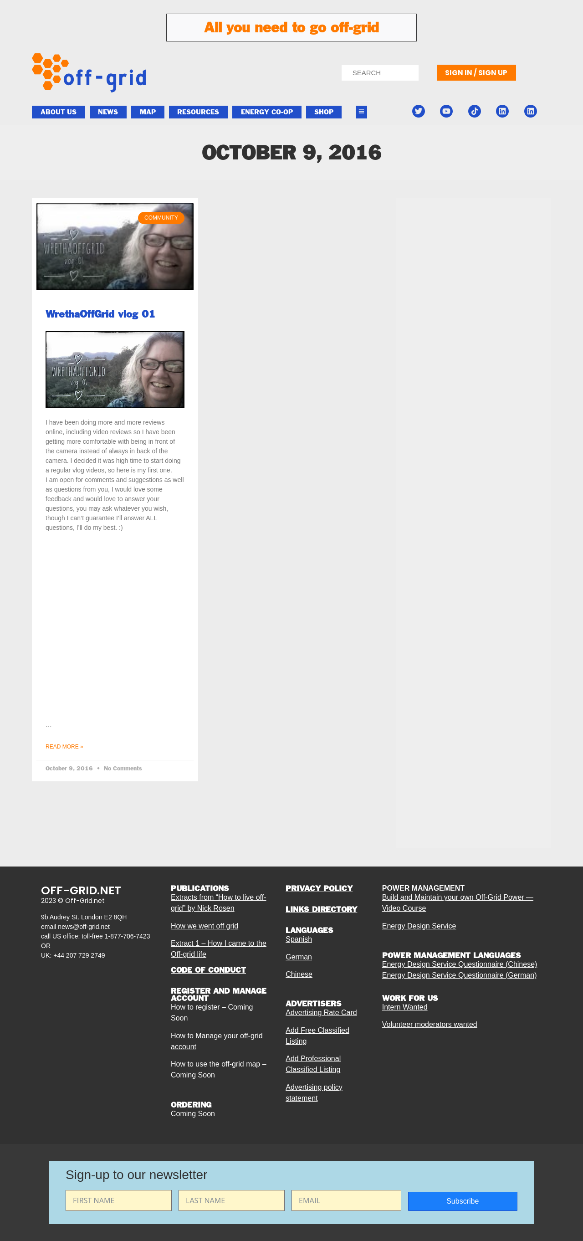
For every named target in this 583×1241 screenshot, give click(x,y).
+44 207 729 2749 (79, 955)
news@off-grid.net (84, 926)
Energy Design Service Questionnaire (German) (459, 975)
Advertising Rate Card (321, 1012)
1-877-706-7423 (127, 936)
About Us (59, 112)
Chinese (299, 974)
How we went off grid (204, 926)
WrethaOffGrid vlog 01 (100, 314)
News (108, 112)
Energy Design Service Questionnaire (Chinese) (459, 964)
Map (148, 112)
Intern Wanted (405, 1007)
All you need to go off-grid (291, 27)
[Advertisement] (473, 424)
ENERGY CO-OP (267, 112)
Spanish (299, 939)
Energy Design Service (419, 926)
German (299, 957)
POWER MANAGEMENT (423, 888)
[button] (362, 112)
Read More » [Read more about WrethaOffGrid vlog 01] (64, 747)
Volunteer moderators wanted (429, 1024)
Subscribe (462, 1201)
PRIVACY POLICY (319, 888)
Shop (323, 112)
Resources (198, 112)
